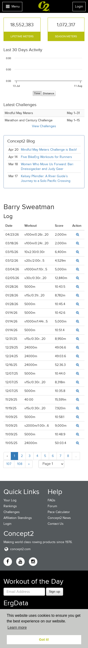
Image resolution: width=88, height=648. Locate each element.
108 (19, 464)
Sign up (54, 591)
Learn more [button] (17, 627)
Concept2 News (59, 518)
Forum (52, 506)
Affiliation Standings (18, 518)
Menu (12, 7)
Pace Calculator (59, 512)
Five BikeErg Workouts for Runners (46, 157)
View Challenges (44, 126)
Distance (48, 93)
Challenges (12, 512)
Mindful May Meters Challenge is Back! (49, 149)
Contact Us (56, 523)
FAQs (51, 500)
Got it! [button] (44, 639)
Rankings (10, 506)
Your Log (10, 500)
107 (8, 464)
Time (37, 93)
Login (79, 6)
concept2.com (17, 549)
